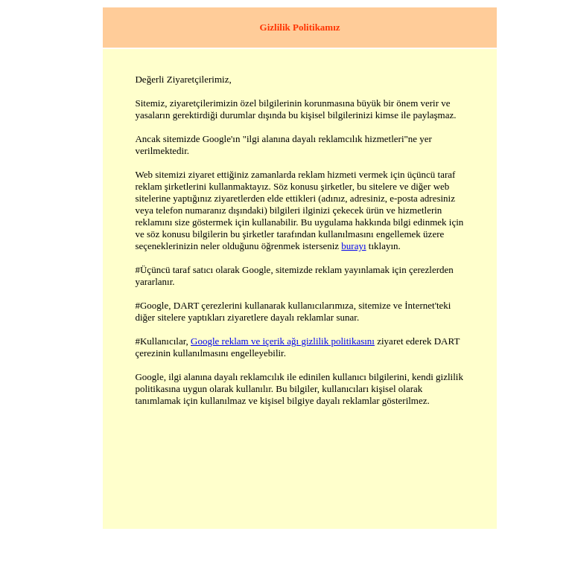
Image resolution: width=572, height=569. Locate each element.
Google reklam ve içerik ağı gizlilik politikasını (283, 341)
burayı (353, 245)
